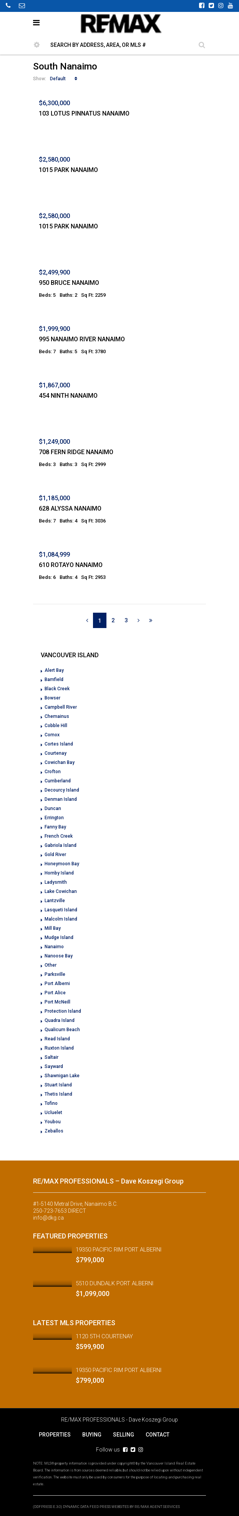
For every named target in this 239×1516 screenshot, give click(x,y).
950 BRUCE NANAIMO (69, 282)
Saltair (51, 1057)
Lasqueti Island (61, 910)
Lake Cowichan (61, 891)
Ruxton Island (59, 1048)
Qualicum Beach (62, 1029)
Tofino (51, 1103)
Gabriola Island (60, 845)
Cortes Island (59, 744)
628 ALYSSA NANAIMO (70, 508)
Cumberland (58, 781)
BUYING (91, 1435)
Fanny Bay (55, 827)
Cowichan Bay (60, 762)
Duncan (53, 808)
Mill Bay (53, 928)
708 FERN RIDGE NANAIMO (76, 452)
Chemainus (57, 716)
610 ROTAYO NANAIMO (71, 565)
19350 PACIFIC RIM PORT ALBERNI (118, 1249)
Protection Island (63, 1011)
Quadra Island (60, 1020)
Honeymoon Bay (62, 863)
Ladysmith (56, 882)
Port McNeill (57, 1002)
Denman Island (61, 799)
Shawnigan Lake (62, 1075)
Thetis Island (58, 1094)
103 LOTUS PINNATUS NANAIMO (84, 113)
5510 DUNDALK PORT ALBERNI (114, 1283)
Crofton (53, 771)
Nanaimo (54, 946)
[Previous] (87, 620)
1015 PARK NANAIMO (68, 170)
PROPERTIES (55, 1435)
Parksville (55, 974)
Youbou (53, 1121)
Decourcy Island (62, 790)
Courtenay (55, 753)
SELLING (123, 1435)
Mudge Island (59, 937)
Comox (52, 734)
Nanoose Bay (59, 956)
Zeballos (54, 1131)
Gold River (55, 854)
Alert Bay (54, 670)
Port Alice (55, 992)
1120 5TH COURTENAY (104, 1336)
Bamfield (54, 679)
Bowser (52, 698)
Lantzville (55, 900)
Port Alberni (57, 983)
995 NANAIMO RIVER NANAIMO (82, 339)
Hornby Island (59, 873)
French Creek (59, 836)
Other (50, 965)
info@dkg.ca (48, 1218)
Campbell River (61, 707)
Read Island (57, 1039)
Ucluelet (53, 1112)
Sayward (54, 1066)
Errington (54, 817)
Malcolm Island (61, 919)
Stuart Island (58, 1085)
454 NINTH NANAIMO (68, 395)
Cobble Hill (56, 725)
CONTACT (157, 1435)
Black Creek (57, 688)
